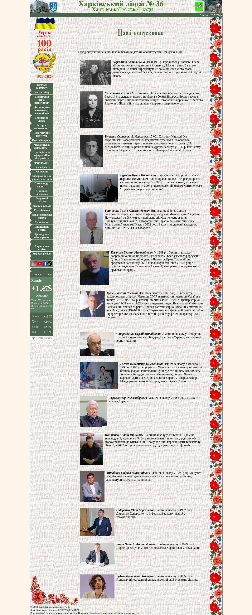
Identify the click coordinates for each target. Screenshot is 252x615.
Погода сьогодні (44, 338)
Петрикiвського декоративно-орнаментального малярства (108, 613)
